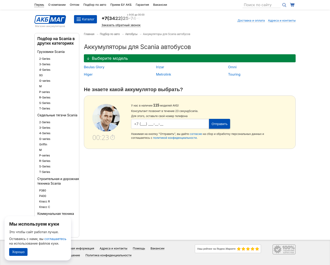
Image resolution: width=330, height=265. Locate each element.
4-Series (44, 69)
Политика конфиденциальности (108, 255)
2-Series (44, 58)
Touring (234, 74)
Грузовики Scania (51, 52)
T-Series (44, 108)
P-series (44, 92)
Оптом (74, 4)
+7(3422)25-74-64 (123, 18)
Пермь (39, 4)
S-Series (44, 103)
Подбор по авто (94, 4)
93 (41, 75)
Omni (232, 67)
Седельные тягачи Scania (57, 115)
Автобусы (131, 34)
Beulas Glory (94, 67)
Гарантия (142, 4)
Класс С (44, 207)
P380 (42, 190)
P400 (42, 196)
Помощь (139, 248)
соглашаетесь (55, 239)
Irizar (160, 67)
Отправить (219, 124)
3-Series (44, 64)
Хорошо (18, 252)
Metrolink (163, 74)
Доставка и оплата (251, 20)
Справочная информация (75, 248)
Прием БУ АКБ (121, 4)
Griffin (43, 144)
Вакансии (160, 4)
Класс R (44, 201)
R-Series (44, 97)
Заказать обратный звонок (121, 25)
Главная (89, 34)
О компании (57, 4)
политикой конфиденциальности (175, 137)
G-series (44, 80)
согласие (196, 134)
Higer (88, 74)
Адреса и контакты (282, 20)
